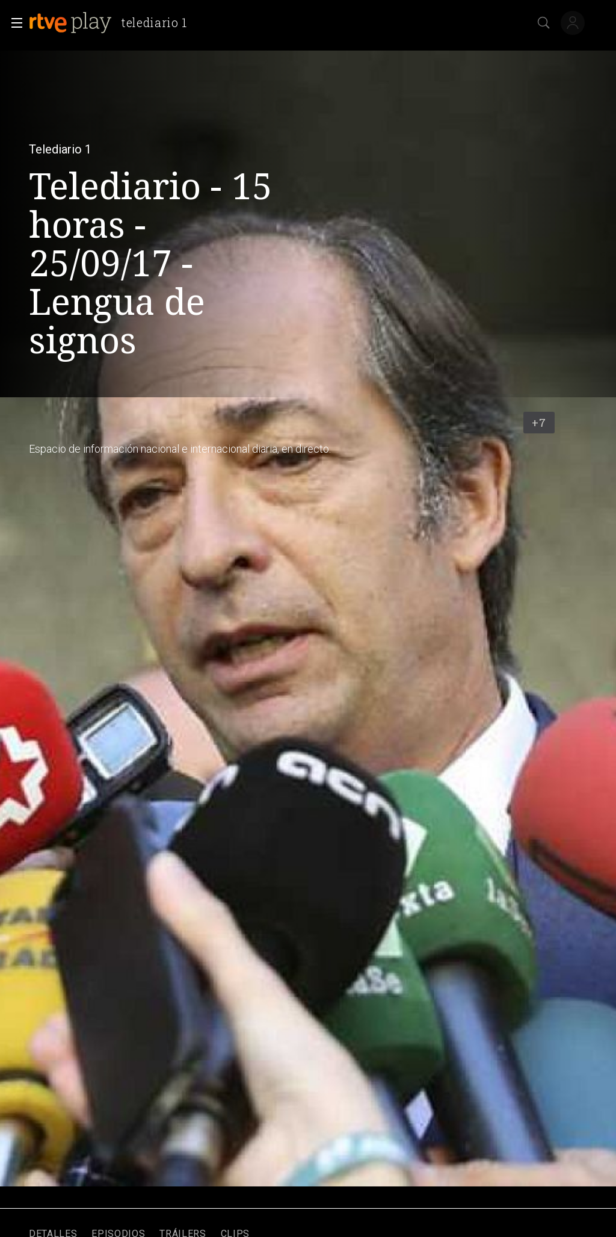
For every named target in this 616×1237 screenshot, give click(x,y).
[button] (13, 23)
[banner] (113, 23)
